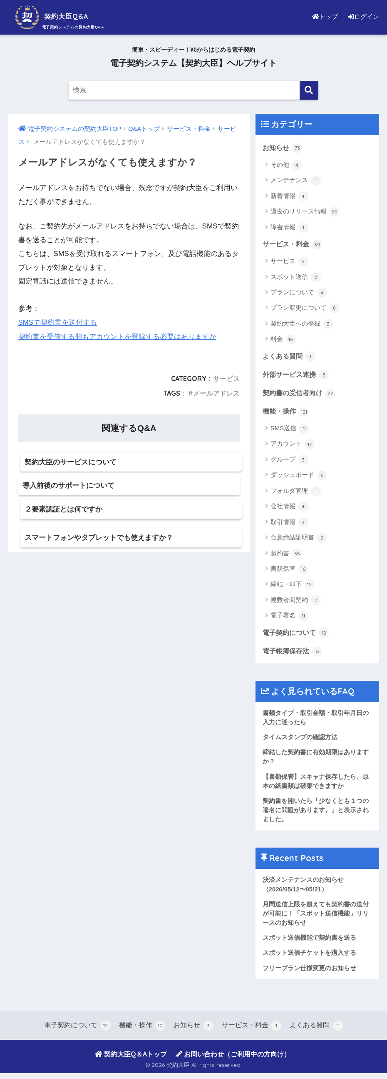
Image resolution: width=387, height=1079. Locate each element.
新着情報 (289, 196)
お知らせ (283, 148)
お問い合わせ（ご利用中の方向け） (233, 1059)
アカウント (292, 446)
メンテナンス (295, 181)
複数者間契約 (295, 602)
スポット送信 (295, 278)
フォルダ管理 (295, 493)
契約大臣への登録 (301, 324)
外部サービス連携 (297, 375)
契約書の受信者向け (301, 394)
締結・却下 (292, 586)
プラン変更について (305, 309)
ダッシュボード (298, 477)
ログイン (362, 16)
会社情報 (289, 508)
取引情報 (289, 524)
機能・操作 (287, 413)
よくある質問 (290, 357)
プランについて (298, 293)
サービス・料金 (294, 244)
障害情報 (289, 228)
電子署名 (289, 617)
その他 (286, 165)
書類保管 (289, 571)
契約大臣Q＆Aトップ (131, 1059)
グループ (289, 462)
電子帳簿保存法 (294, 653)
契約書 (286, 555)
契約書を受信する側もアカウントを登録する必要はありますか (117, 336)
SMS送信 (290, 430)
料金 (283, 340)
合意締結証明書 (298, 539)
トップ (322, 16)
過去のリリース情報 (305, 212)
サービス (226, 378)
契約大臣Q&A (59, 16)
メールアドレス (216, 393)
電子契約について (297, 634)
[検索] (309, 90)
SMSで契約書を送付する (57, 322)
